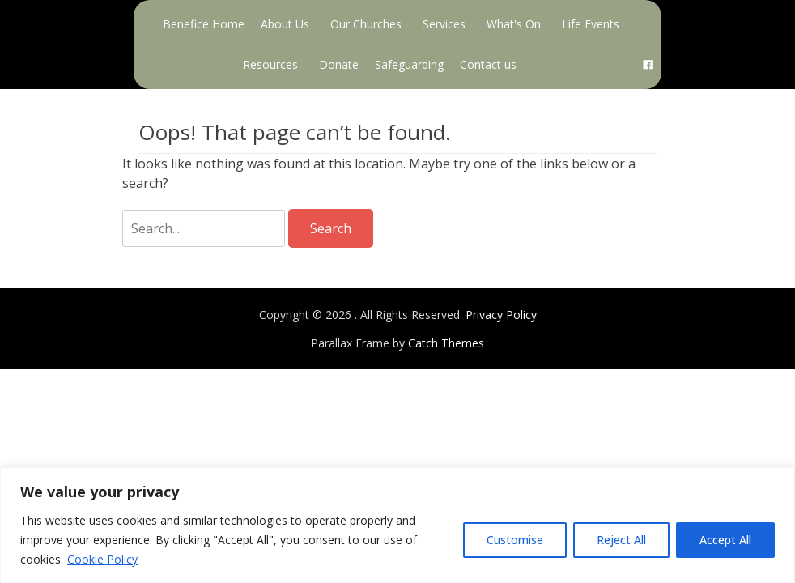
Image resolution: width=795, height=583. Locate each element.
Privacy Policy (501, 314)
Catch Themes (446, 343)
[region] (397, 525)
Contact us (488, 64)
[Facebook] (647, 65)
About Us (285, 24)
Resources (270, 64)
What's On (514, 24)
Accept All (725, 539)
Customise (515, 539)
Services (444, 24)
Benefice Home (203, 24)
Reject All (621, 539)
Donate (339, 64)
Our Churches (366, 24)
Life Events (590, 24)
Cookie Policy (102, 559)
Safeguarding (409, 64)
